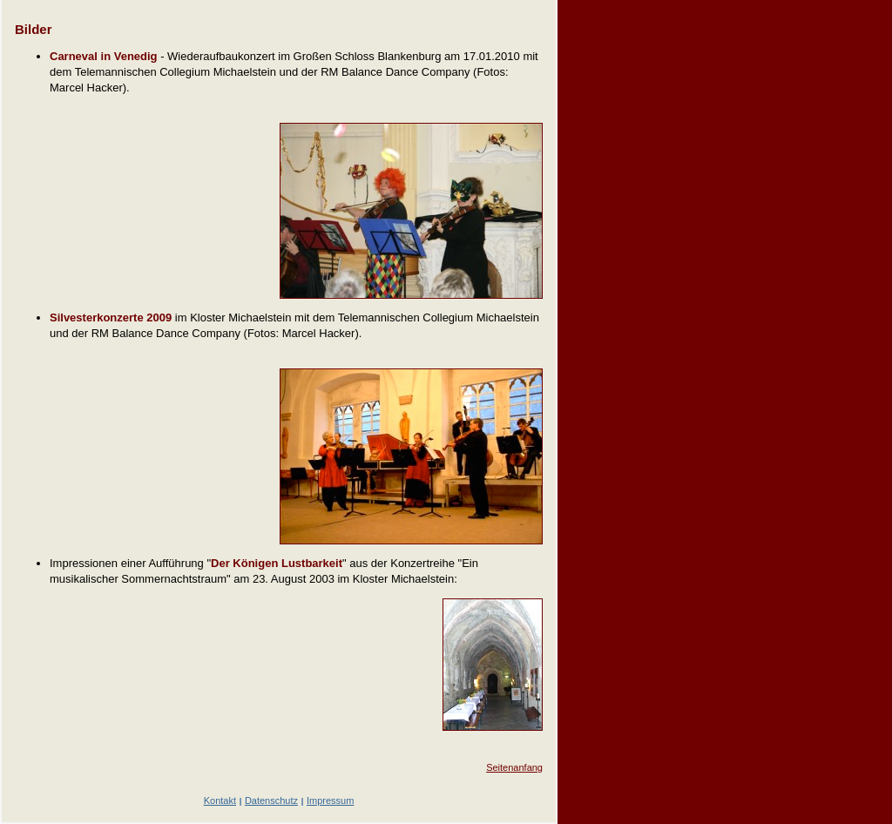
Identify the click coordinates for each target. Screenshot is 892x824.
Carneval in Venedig (104, 56)
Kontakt (220, 800)
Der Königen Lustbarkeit (276, 563)
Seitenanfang (514, 767)
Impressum (330, 800)
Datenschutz (271, 800)
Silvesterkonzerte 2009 (111, 317)
